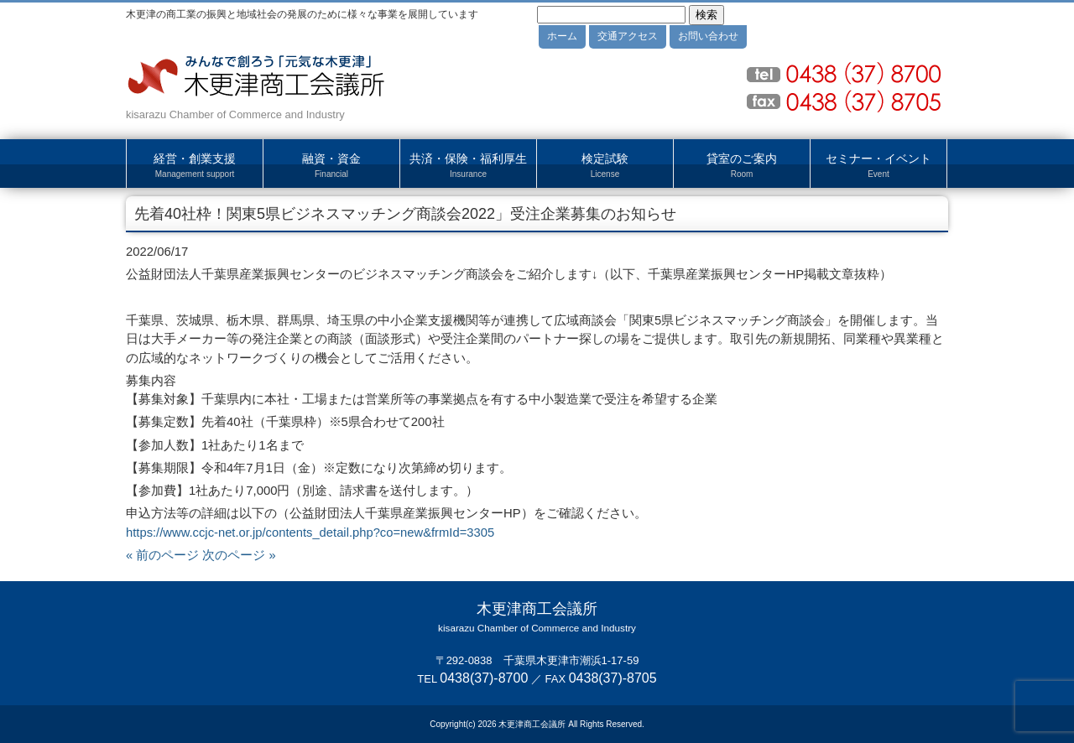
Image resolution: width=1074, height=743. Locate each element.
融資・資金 (331, 166)
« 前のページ (162, 555)
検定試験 (605, 166)
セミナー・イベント (878, 166)
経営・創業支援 (195, 166)
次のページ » (238, 555)
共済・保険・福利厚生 (468, 166)
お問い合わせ (708, 36)
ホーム (562, 36)
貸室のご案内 (742, 166)
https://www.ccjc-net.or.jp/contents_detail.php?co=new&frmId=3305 (310, 532)
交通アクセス (627, 36)
